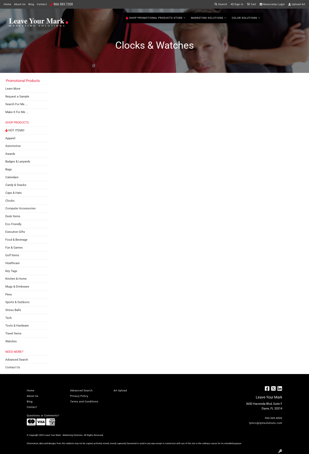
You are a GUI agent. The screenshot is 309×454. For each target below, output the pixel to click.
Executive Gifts (15, 232)
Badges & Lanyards (17, 161)
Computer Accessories (20, 208)
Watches (11, 341)
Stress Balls (13, 310)
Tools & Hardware (17, 325)
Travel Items (13, 333)
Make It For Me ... (16, 112)
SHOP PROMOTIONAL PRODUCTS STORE (156, 18)
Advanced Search (16, 359)
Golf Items (12, 255)
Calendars (12, 177)
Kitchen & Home (16, 278)
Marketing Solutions (209, 18)
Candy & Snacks (15, 185)
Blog (31, 4)
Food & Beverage (16, 239)
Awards (10, 154)
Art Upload (120, 390)
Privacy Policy (79, 396)
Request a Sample (17, 96)
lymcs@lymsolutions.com (265, 423)
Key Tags (11, 271)
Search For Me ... (16, 104)
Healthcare (12, 263)
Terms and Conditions (84, 401)
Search (221, 4)
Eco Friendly (13, 224)
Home (7, 4)
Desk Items (12, 216)
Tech (8, 318)
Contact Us (12, 367)
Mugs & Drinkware (17, 286)
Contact (42, 4)
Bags (8, 169)
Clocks (10, 200)
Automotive (13, 146)
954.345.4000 (273, 418)
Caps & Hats (13, 193)
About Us (20, 4)
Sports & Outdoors (17, 302)
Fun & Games (14, 247)
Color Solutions (246, 18)
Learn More (12, 88)
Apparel (10, 138)
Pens (8, 294)
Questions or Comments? (43, 415)
